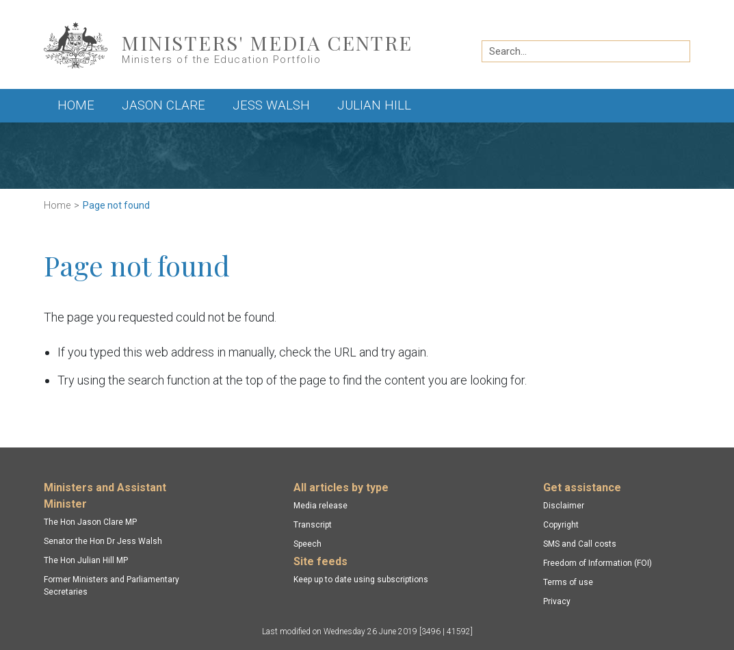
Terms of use (568, 582)
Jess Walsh (271, 105)
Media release (320, 505)
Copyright (561, 525)
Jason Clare (163, 105)
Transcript (312, 525)
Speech (307, 544)
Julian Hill (374, 105)
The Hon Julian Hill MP (86, 560)
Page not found (116, 205)
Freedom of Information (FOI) (597, 563)
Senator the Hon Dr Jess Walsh (103, 541)
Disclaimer (563, 505)
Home (75, 105)
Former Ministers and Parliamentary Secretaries (111, 586)
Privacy (557, 601)
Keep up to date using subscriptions (360, 579)
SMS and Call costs (579, 544)
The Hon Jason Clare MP (90, 522)
